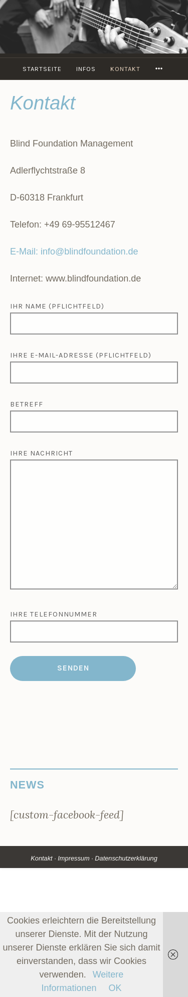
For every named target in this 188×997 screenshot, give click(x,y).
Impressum (73, 858)
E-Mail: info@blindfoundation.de (74, 251)
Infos (86, 68)
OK (115, 988)
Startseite (42, 68)
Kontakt (125, 68)
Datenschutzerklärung (126, 858)
